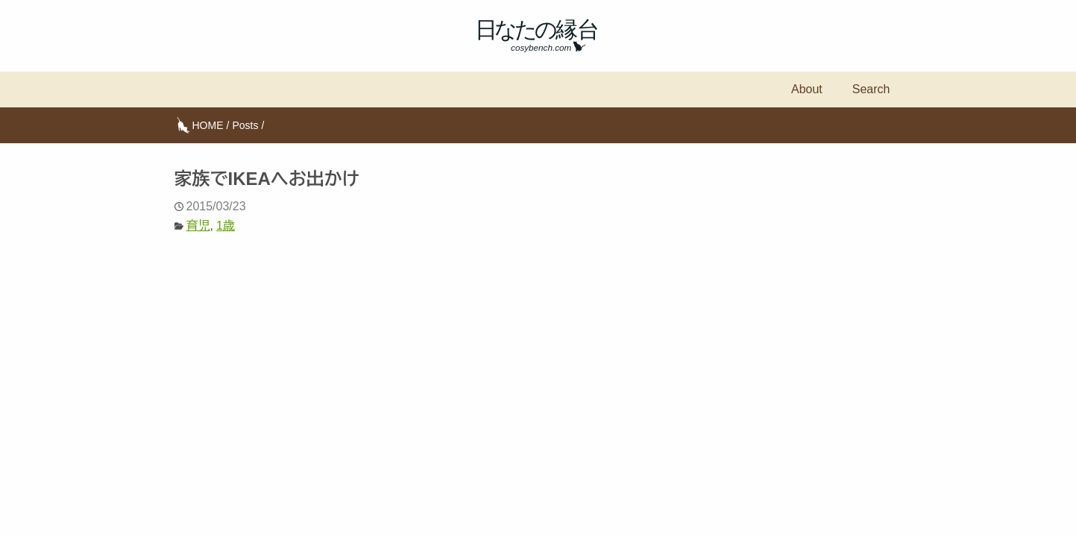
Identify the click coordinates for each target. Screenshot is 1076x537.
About (806, 89)
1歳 (225, 225)
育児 (198, 225)
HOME (208, 125)
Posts (245, 125)
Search (871, 89)
